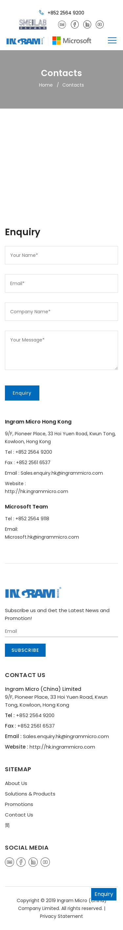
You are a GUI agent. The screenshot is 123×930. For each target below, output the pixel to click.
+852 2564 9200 (61, 13)
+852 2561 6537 (33, 462)
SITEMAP (18, 769)
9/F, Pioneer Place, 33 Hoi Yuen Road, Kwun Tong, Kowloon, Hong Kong (60, 437)
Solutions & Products (30, 793)
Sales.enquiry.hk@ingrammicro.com (62, 473)
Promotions (19, 804)
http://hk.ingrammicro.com (36, 491)
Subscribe (25, 650)
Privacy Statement (61, 916)
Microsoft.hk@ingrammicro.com (42, 537)
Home (46, 85)
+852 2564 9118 (32, 518)
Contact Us (19, 814)
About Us (16, 783)
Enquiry (103, 894)
